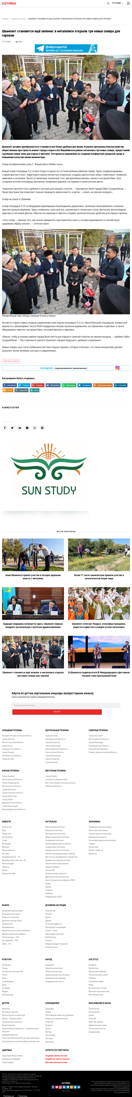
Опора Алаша (51, 941)
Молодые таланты (10, 1006)
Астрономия (94, 1006)
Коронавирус (8, 1056)
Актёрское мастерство (12, 965)
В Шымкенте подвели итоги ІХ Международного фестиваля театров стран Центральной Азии (99, 674)
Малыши (6, 1002)
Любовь (92, 972)
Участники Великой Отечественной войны (21, 1032)
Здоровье (49, 1002)
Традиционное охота (54, 975)
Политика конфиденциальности (28, 1091)
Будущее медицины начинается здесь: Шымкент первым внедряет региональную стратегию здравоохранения (33, 626)
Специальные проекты (12, 1016)
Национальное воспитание (57, 969)
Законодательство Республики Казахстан (21, 1035)
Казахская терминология (56, 1012)
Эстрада (6, 982)
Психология (94, 1002)
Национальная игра (54, 962)
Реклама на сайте (9, 1091)
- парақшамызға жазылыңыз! (63, 368)
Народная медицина (11, 1053)
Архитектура (7, 988)
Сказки (48, 934)
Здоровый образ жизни (12, 1049)
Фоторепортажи (96, 988)
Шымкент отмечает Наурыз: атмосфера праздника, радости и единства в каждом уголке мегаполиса (99, 626)
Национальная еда (53, 965)
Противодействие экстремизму (59, 1009)
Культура (7, 953)
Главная (5, 19)
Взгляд (48, 1026)
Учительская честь (97, 1022)
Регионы (49, 1032)
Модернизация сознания (56, 938)
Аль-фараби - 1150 (10, 934)
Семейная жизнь (96, 975)
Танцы (5, 962)
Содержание (94, 1026)
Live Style (93, 953)
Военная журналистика (99, 985)
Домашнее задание (97, 965)
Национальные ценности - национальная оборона (20, 1023)
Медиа (5, 985)
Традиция (49, 959)
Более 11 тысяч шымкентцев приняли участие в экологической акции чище (99, 577)
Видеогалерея (8, 1019)
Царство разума (96, 1016)
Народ (48, 953)
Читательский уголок (98, 969)
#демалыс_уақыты (11, 361)
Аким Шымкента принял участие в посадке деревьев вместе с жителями (33, 577)
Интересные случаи (97, 982)
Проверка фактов (10, 1028)
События (49, 1016)
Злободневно (52, 997)
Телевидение (8, 975)
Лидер (48, 1006)
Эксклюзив (50, 1029)
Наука (91, 1009)
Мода (91, 978)
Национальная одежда (55, 972)
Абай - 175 (6, 938)
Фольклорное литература (13, 1009)
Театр (4, 969)
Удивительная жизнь (98, 1019)
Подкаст (49, 1019)
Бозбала (92, 959)
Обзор (48, 1022)
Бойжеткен (94, 962)
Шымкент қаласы (19, 19)
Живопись (6, 959)
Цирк (4, 978)
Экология (49, 1035)
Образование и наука (100, 997)
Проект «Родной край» (12, 1012)
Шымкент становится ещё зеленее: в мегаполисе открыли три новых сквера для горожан (33, 674)
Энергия (92, 1012)
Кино (4, 972)
